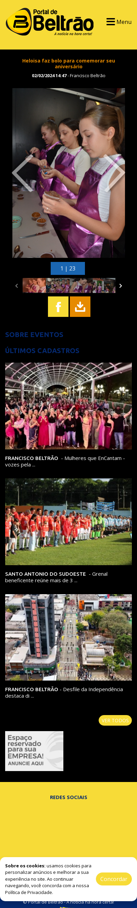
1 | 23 (67, 268)
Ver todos (115, 720)
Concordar (113, 879)
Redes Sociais (68, 797)
